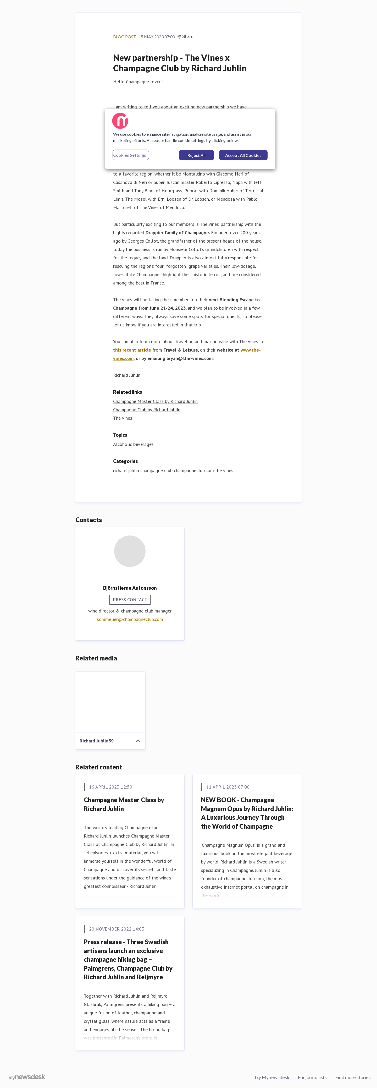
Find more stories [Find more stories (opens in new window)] (353, 1077)
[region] (190, 139)
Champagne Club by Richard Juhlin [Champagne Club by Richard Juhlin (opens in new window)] (146, 410)
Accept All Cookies (243, 155)
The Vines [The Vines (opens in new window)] (122, 418)
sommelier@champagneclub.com (130, 619)
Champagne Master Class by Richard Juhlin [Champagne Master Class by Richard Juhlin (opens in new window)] (155, 401)
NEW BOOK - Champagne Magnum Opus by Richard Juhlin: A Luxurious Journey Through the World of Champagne (247, 813)
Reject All (196, 155)
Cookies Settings (129, 154)
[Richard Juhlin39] (110, 702)
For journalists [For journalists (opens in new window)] (312, 1077)
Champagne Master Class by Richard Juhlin (124, 804)
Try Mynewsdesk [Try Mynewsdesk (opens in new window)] (271, 1077)
